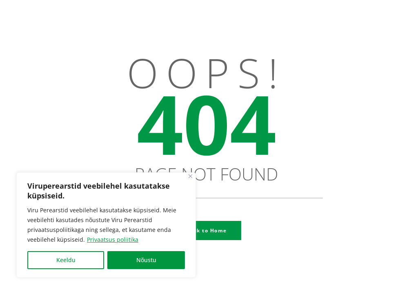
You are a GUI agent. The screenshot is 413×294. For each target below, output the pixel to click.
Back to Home (207, 230)
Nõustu (146, 260)
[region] (106, 225)
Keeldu (65, 260)
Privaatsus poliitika (112, 239)
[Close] (190, 176)
